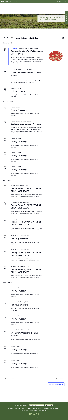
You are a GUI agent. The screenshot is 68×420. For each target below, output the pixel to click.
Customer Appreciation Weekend (26, 124)
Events (33, 11)
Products (26, 11)
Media (38, 11)
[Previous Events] (4, 38)
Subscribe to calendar (55, 384)
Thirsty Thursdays (19, 91)
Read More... (14, 63)
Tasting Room (45, 11)
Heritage (19, 11)
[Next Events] (7, 38)
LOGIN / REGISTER (62, 1)
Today (12, 37)
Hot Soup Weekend (19, 239)
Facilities (53, 11)
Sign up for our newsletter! (21, 405)
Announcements (62, 11)
